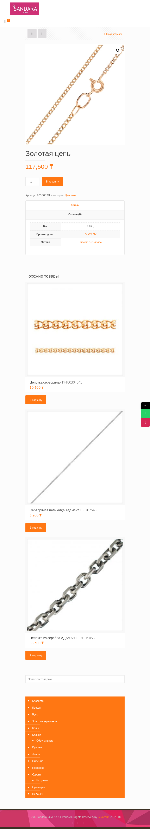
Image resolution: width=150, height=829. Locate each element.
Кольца (36, 735)
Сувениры (38, 787)
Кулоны (37, 747)
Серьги (36, 774)
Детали (75, 205)
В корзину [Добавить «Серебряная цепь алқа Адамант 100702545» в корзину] (36, 527)
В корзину (52, 181)
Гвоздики (42, 780)
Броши (36, 707)
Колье (36, 728)
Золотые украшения (44, 721)
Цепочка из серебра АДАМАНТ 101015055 (62, 638)
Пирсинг (37, 761)
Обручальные (44, 740)
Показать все (112, 34)
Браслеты (38, 701)
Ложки (36, 754)
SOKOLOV (90, 234)
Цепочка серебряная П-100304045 (56, 382)
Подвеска (38, 768)
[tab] (75, 205)
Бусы (35, 714)
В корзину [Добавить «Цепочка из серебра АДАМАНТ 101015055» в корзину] (36, 655)
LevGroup (104, 817)
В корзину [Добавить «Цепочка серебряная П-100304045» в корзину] (36, 400)
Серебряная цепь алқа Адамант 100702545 (63, 510)
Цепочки (70, 195)
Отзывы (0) (75, 214)
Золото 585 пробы (90, 242)
